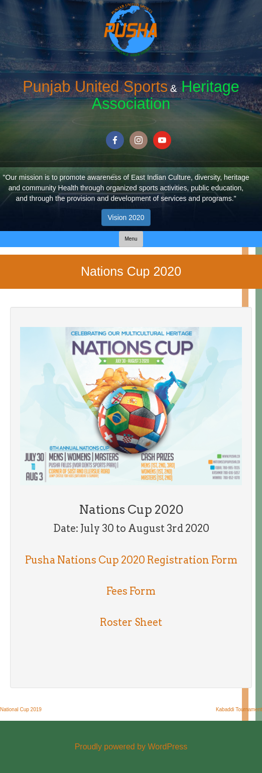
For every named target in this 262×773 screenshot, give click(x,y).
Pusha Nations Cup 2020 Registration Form (131, 560)
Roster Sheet (131, 622)
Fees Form (131, 591)
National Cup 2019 (21, 709)
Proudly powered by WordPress (131, 746)
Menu (130, 239)
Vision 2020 (126, 217)
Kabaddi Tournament (239, 709)
